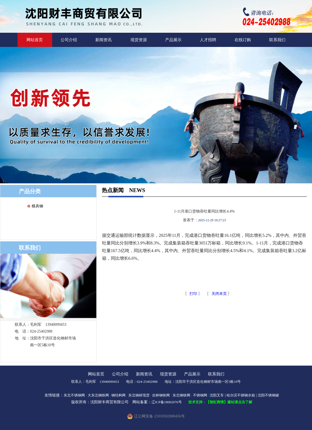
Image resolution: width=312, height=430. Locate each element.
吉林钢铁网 (161, 395)
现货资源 (138, 40)
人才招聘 (208, 40)
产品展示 (173, 40)
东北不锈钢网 (74, 395)
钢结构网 (118, 395)
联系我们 (277, 40)
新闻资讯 (103, 40)
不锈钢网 (200, 395)
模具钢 (37, 206)
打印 (193, 294)
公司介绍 (69, 40)
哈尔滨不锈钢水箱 (241, 395)
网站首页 (34, 40)
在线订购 (242, 40)
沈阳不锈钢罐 (268, 395)
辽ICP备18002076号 (166, 402)
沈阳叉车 (217, 395)
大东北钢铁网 (98, 395)
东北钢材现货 (139, 395)
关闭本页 (219, 294)
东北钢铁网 (181, 395)
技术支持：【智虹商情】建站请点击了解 (220, 402)
